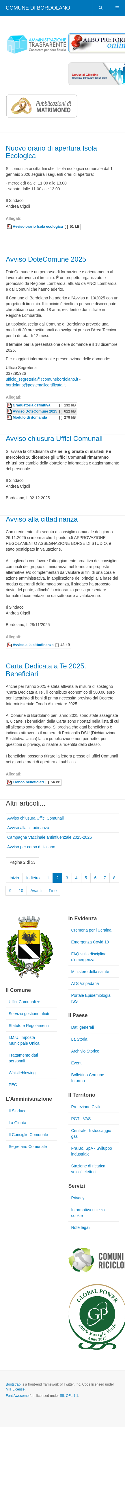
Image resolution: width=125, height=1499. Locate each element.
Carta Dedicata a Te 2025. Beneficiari (46, 669)
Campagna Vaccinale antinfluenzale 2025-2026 (49, 837)
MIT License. (15, 1389)
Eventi (77, 1063)
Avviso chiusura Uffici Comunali (54, 438)
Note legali (80, 1227)
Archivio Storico (85, 1051)
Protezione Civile (86, 1106)
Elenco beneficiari (28, 782)
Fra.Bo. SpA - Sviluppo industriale (91, 1151)
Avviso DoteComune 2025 (46, 259)
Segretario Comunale (28, 1146)
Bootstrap (13, 1384)
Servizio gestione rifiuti (29, 1013)
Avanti (36, 890)
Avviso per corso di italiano (31, 847)
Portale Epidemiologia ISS (91, 998)
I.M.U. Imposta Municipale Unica (24, 1040)
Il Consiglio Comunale (28, 1134)
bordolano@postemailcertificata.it (36, 385)
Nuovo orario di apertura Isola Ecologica (51, 152)
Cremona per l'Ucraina (91, 930)
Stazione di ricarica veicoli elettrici (88, 1169)
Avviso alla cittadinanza (42, 519)
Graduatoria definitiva (31, 405)
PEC (13, 1084)
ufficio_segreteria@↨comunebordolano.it (42, 379)
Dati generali (82, 1027)
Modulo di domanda (30, 417)
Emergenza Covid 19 (90, 942)
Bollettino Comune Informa (87, 1078)
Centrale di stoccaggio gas (91, 1133)
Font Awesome (17, 1396)
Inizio (14, 878)
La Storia (79, 1039)
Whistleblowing (22, 1073)
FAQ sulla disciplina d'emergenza (89, 957)
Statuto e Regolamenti (29, 1025)
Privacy (78, 1198)
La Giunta (17, 1122)
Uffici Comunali (24, 1001)
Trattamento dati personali (23, 1058)
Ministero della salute (90, 971)
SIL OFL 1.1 (69, 1396)
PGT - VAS (81, 1118)
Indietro (33, 878)
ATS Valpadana (85, 983)
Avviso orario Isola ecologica (38, 227)
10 (21, 890)
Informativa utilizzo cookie (88, 1212)
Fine (53, 890)
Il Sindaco (17, 1111)
